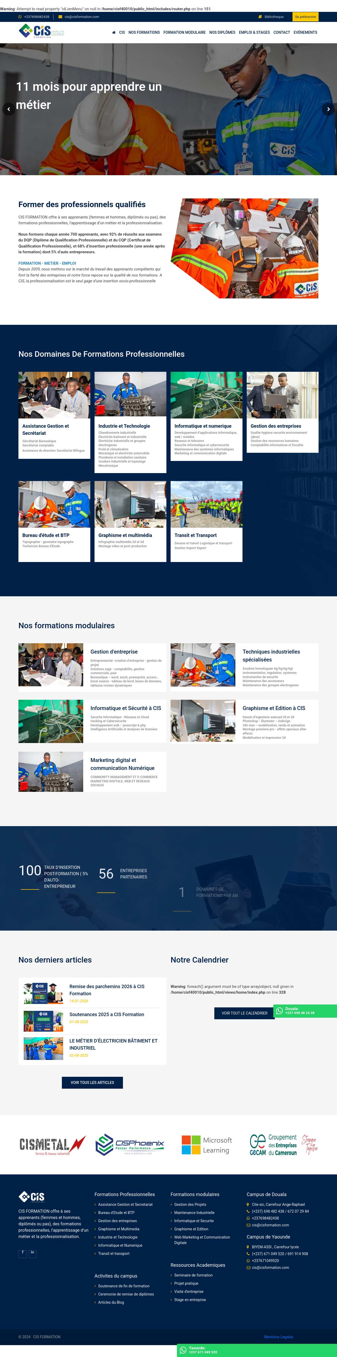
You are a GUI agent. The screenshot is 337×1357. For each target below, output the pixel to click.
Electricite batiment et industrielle (122, 437)
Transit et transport (114, 1253)
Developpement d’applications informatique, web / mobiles (206, 435)
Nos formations (144, 32)
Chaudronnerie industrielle (117, 433)
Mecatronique (108, 466)
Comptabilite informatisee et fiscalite (277, 445)
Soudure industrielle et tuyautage (122, 461)
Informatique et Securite (194, 1221)
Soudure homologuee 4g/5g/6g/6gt (268, 668)
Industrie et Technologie (124, 426)
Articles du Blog (111, 1302)
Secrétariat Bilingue (71, 451)
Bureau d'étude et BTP (46, 535)
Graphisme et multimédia (125, 535)
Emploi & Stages (254, 32)
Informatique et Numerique (120, 1245)
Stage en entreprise (190, 1300)
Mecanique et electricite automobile (124, 453)
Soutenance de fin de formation (124, 1286)
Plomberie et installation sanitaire (122, 457)
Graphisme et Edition (191, 1229)
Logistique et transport (216, 543)
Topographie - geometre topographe (47, 542)
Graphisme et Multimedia (118, 1229)
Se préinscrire (305, 17)
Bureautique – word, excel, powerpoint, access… (125, 677)
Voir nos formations (37, 134)
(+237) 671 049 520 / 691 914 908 (280, 1254)
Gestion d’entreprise (114, 652)
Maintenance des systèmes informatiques (204, 449)
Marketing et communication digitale (201, 453)
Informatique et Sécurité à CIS (126, 708)
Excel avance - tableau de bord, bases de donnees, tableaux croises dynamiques (126, 683)
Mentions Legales (278, 1337)
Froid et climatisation (113, 449)
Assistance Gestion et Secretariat (125, 1204)
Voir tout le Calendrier (244, 1013)
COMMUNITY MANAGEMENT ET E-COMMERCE (124, 777)
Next (328, 109)
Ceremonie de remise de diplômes (126, 1294)
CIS (122, 32)
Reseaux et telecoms (189, 441)
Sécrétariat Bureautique (39, 441)
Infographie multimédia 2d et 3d (121, 542)
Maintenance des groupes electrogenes (271, 685)
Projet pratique (186, 1283)
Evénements (305, 32)
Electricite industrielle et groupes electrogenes (121, 443)
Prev (8, 109)
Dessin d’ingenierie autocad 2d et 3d (268, 717)
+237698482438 (36, 17)
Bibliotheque (271, 17)
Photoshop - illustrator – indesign (266, 721)
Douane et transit (187, 543)
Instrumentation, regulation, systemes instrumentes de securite (270, 675)
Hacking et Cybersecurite (108, 721)
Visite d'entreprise (189, 1291)
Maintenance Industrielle (194, 1213)
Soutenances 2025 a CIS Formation (107, 1014)
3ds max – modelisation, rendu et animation (274, 725)
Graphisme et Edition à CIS (274, 708)
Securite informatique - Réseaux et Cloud (120, 717)
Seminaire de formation (193, 1275)
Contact (282, 32)
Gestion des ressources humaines (275, 441)
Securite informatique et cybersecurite (202, 445)
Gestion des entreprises (276, 426)
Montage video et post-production (122, 546)
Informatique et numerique (203, 426)
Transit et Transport (196, 535)
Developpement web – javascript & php (118, 725)
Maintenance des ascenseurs (263, 681)
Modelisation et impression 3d (264, 738)
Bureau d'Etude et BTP (116, 1213)
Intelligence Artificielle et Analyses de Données (124, 729)
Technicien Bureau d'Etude (41, 546)
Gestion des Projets (190, 1204)
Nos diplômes (222, 32)
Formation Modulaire (184, 32)
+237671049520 (265, 1261)
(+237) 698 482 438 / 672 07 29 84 (280, 1211)
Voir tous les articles (92, 1082)
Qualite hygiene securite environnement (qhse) (279, 435)
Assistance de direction (39, 451)
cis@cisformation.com (82, 17)
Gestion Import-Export (190, 548)
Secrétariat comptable (38, 445)
